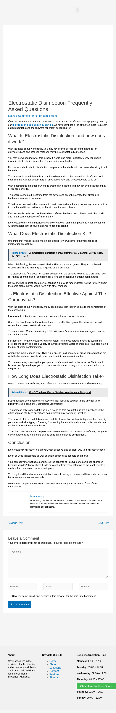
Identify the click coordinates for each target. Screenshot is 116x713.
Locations (55, 667)
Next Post (105, 523)
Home (53, 661)
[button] (77, 10)
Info (34, 115)
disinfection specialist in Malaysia (32, 124)
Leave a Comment (19, 115)
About (52, 664)
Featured (54, 674)
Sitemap (54, 677)
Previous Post (13, 523)
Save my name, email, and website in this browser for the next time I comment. (54, 596)
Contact (54, 671)
